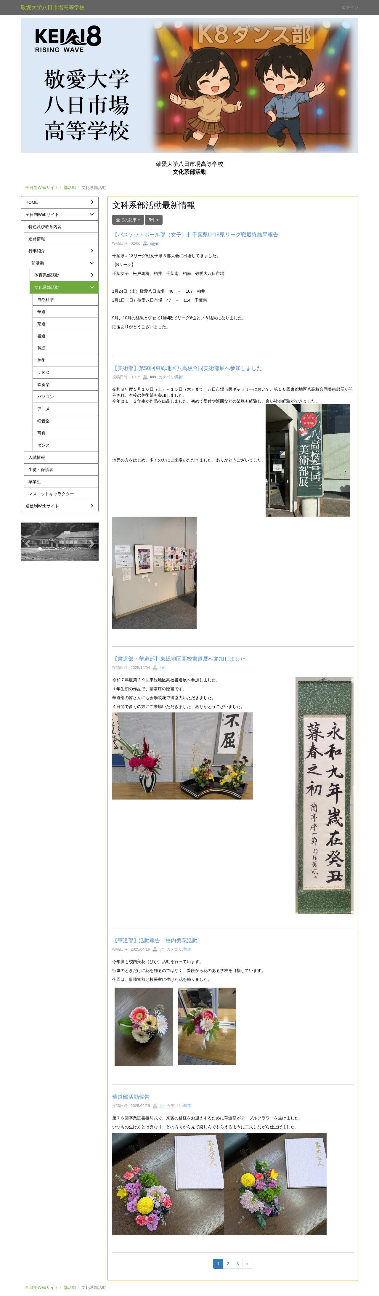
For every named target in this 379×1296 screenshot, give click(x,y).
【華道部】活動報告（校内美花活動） (157, 940)
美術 (179, 377)
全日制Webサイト (42, 187)
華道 (187, 949)
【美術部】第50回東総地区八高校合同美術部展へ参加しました (187, 368)
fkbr (149, 377)
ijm (158, 949)
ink (158, 667)
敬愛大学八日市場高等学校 (53, 7)
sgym (150, 243)
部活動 (70, 187)
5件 (154, 219)
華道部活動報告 (131, 1097)
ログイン (350, 7)
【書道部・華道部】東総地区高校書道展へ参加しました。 (181, 659)
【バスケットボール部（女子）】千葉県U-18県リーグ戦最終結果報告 (195, 235)
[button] (26, 541)
